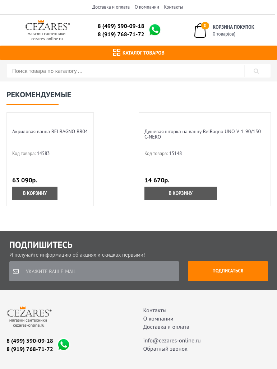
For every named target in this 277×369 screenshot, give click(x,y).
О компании (147, 7)
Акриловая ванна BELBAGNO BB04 (50, 131)
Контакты (173, 7)
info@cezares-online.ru (172, 340)
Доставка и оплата (111, 7)
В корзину (35, 193)
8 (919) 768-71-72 (121, 34)
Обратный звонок (165, 348)
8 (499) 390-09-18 (121, 25)
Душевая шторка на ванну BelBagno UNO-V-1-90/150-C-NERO (203, 134)
